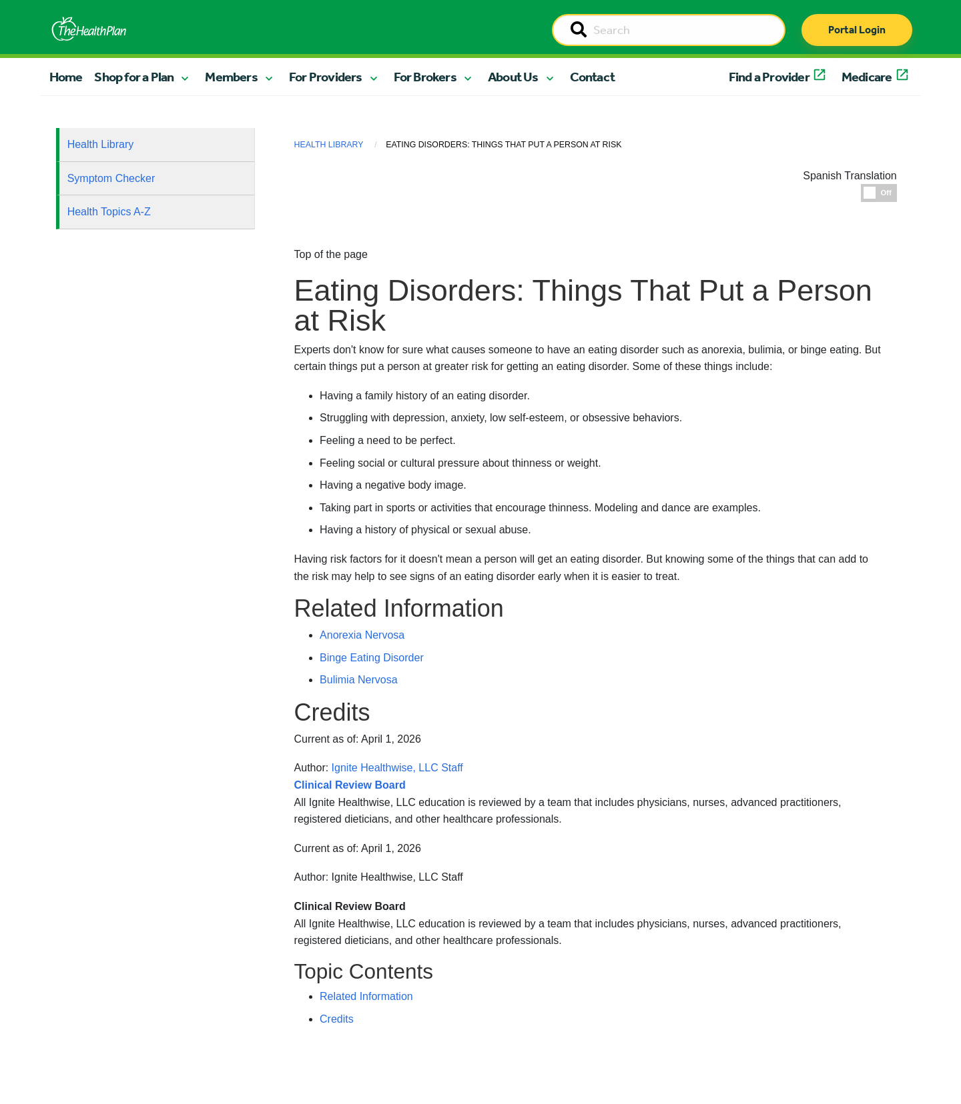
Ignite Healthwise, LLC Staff (397, 877)
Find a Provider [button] (769, 77)
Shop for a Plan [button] (134, 77)
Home (66, 77)
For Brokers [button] (425, 77)
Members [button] (231, 77)
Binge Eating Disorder (372, 657)
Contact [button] (592, 77)
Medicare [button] (867, 77)
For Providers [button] (325, 77)
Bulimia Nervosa (358, 679)
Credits (337, 1019)
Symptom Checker (111, 178)
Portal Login (857, 29)
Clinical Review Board (350, 906)
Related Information (366, 996)
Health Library (100, 144)
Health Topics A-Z (109, 211)
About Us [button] (513, 77)
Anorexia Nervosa (362, 635)
